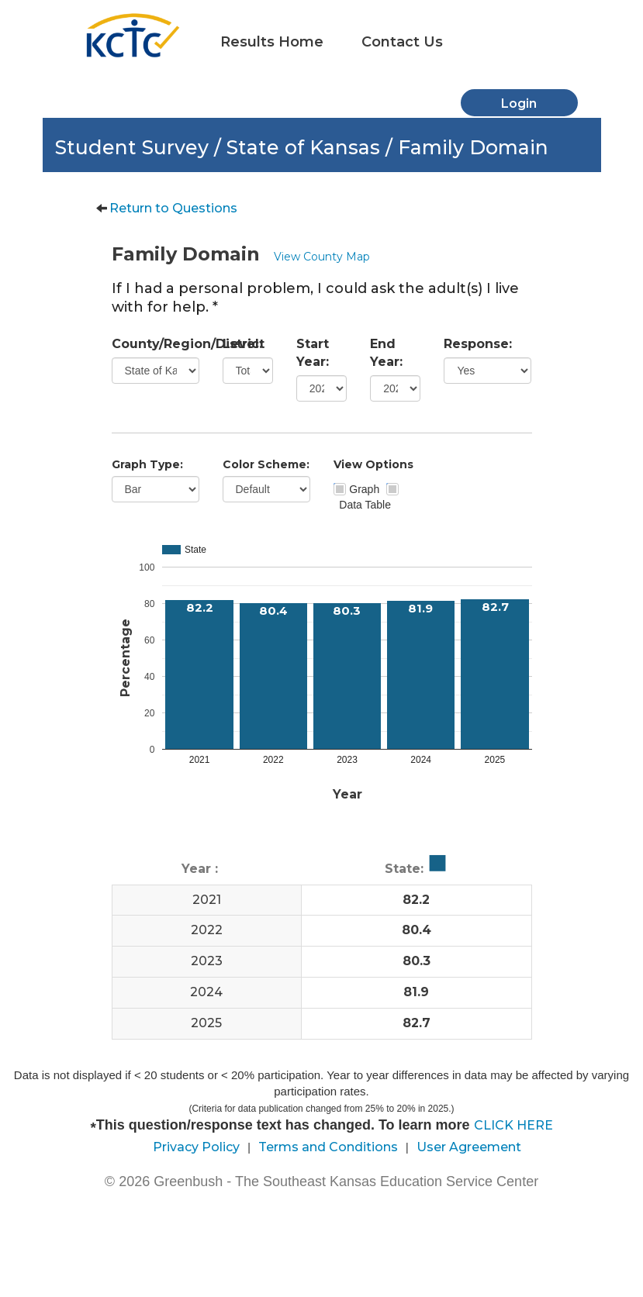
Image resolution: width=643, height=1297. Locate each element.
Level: (242, 343)
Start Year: (312, 352)
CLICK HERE (513, 1125)
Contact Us (402, 41)
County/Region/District (155, 343)
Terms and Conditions (328, 1147)
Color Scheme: (266, 464)
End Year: (386, 352)
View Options (373, 464)
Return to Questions (173, 208)
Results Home (271, 41)
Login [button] (519, 103)
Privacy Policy (196, 1147)
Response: (478, 343)
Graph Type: (147, 464)
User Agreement (469, 1147)
